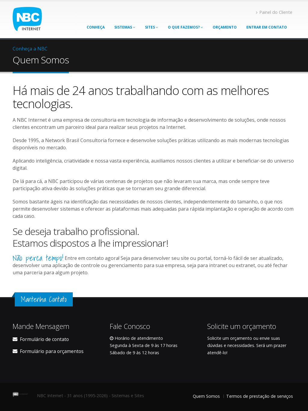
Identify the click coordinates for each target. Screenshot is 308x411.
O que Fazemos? (185, 27)
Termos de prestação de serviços (259, 396)
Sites (151, 27)
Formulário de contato (44, 339)
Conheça (96, 27)
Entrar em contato (266, 27)
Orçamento (225, 27)
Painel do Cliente (274, 12)
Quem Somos (206, 396)
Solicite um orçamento (229, 338)
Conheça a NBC (30, 48)
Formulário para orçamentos (52, 351)
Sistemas (124, 27)
